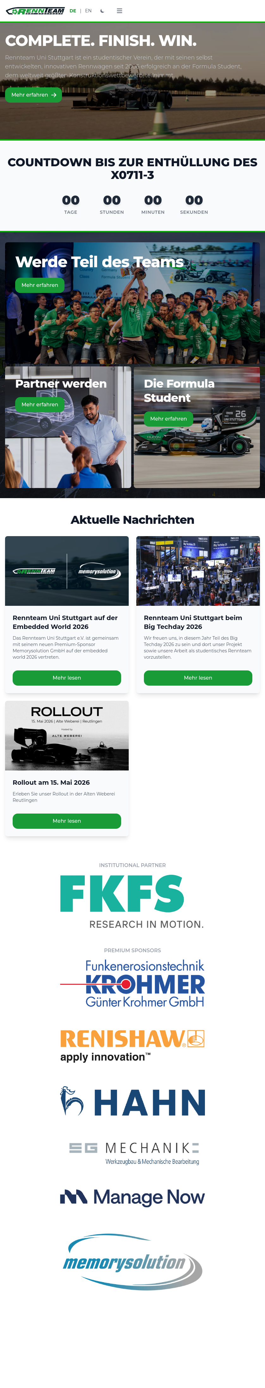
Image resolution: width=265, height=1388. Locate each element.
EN (88, 11)
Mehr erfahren (34, 95)
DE (73, 11)
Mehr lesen (67, 678)
